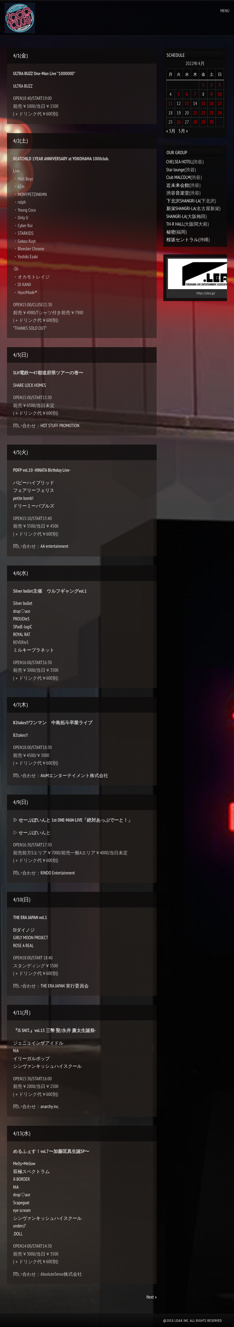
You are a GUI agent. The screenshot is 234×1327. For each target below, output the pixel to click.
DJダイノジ (24, 930)
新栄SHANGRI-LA (180, 208)
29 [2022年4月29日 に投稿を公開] (203, 122)
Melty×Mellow (24, 1163)
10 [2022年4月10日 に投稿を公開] (220, 94)
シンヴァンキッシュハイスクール (47, 1066)
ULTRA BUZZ (23, 86)
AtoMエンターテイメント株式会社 (74, 775)
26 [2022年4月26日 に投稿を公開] (179, 122)
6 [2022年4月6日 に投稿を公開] (187, 94)
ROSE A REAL (23, 945)
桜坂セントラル (182, 239)
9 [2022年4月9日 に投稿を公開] (212, 94)
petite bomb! (23, 498)
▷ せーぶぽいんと (32, 832)
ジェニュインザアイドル (38, 1043)
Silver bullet (22, 603)
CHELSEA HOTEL (179, 162)
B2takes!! (20, 735)
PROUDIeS (21, 619)
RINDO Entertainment (58, 873)
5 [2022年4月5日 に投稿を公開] (179, 94)
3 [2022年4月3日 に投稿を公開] (220, 85)
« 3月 (171, 131)
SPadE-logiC (22, 627)
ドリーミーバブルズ (33, 506)
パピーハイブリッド (33, 482)
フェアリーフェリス (33, 490)
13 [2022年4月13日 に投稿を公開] (187, 103)
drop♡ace (21, 611)
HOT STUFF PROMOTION (60, 425)
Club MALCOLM (178, 177)
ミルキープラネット (33, 650)
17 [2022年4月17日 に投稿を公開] (220, 103)
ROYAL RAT (21, 634)
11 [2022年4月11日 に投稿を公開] (170, 103)
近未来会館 (177, 185)
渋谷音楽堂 (177, 193)
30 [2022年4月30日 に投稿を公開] (211, 122)
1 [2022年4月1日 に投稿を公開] (203, 85)
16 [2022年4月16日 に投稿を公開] (211, 103)
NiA (16, 1050)
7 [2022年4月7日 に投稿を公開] (195, 94)
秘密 (171, 232)
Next (152, 1297)
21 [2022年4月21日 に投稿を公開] (195, 113)
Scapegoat (21, 1202)
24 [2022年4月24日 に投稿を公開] (220, 113)
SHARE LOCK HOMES (29, 385)
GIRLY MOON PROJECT (30, 937)
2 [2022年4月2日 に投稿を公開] (212, 85)
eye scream (21, 1210)
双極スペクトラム (31, 1171)
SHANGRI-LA (176, 216)
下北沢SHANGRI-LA (183, 201)
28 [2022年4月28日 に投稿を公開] (195, 122)
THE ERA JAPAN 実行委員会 (64, 986)
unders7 (19, 1226)
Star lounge (175, 170)
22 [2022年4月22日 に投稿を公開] (203, 113)
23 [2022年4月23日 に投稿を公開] (211, 113)
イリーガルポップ (31, 1058)
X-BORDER (21, 1179)
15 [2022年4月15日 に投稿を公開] (203, 103)
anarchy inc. (50, 1106)
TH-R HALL (175, 224)
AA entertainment (54, 546)
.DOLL (18, 1234)
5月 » (183, 131)
